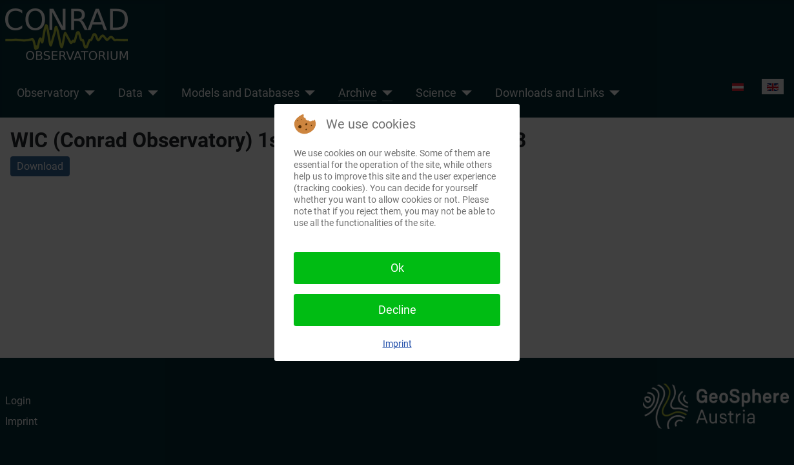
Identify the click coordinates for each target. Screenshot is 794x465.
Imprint (397, 343)
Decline (397, 309)
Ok (397, 267)
